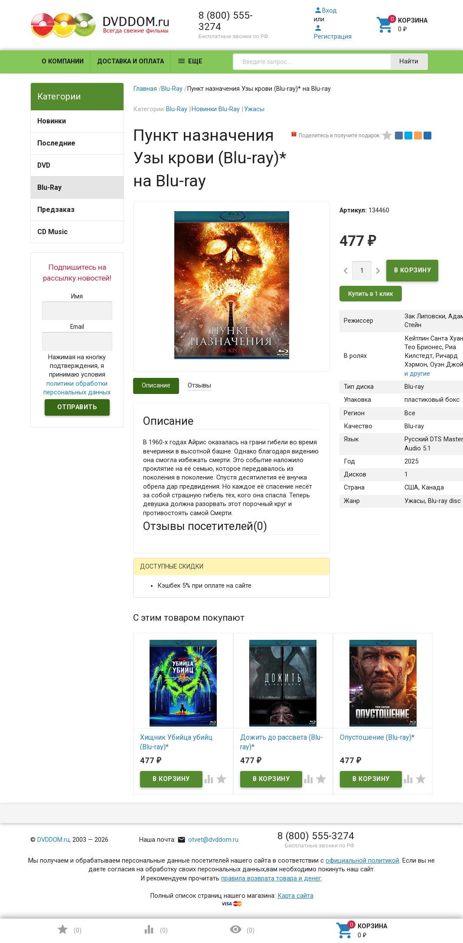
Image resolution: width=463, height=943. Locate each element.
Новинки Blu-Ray (216, 109)
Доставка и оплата (130, 61)
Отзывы (199, 385)
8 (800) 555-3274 (226, 21)
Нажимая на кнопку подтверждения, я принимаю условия (77, 375)
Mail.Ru (198, 572)
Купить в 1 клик (370, 293)
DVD (43, 165)
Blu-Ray (49, 187)
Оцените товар (165, 721)
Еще (189, 61)
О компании (63, 61)
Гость (154, 571)
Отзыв (152, 736)
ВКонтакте (251, 572)
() (69, 929)
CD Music (52, 232)
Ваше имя (157, 616)
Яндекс (170, 586)
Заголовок (159, 689)
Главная (145, 89)
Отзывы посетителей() (205, 526)
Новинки (51, 121)
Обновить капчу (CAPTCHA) (252, 867)
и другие (417, 373)
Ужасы (254, 109)
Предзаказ (56, 209)
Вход (325, 10)
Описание (156, 385)
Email (150, 648)
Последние (56, 143)
